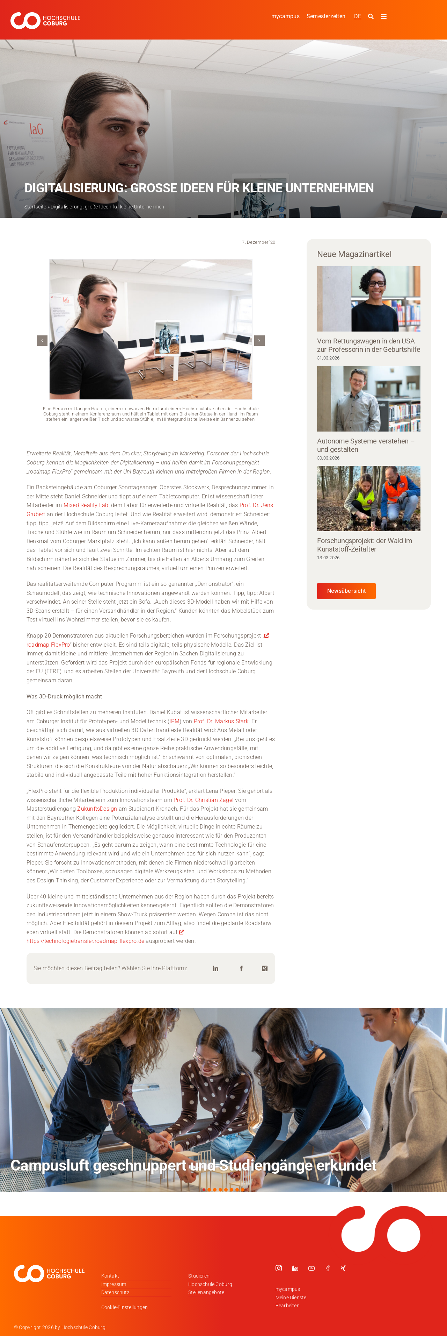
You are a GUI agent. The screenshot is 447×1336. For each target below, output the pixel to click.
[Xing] (264, 968)
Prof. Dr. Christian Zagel (204, 800)
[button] (42, 340)
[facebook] (327, 1268)
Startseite (35, 206)
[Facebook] (241, 968)
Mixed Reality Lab (86, 505)
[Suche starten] (371, 16)
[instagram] (279, 1268)
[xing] (343, 1268)
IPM (174, 721)
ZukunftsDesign (96, 808)
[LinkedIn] (215, 968)
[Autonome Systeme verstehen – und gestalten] (368, 399)
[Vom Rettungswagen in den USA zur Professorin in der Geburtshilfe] (368, 299)
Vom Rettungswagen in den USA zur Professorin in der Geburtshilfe (368, 345)
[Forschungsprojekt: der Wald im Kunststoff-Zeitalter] (368, 498)
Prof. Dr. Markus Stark (221, 721)
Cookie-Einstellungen (124, 1307)
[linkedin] (295, 1268)
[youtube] (311, 1268)
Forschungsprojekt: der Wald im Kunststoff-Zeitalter (364, 544)
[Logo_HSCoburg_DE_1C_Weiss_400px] (45, 15)
